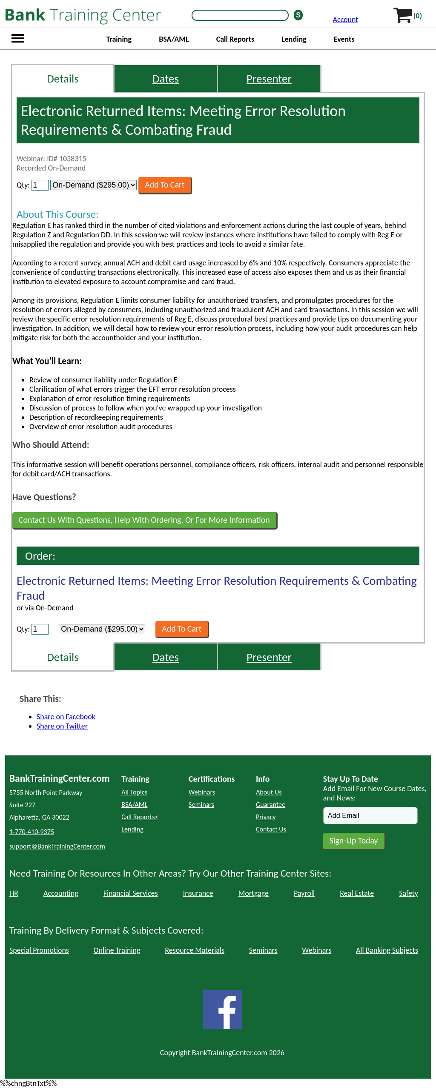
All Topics (134, 792)
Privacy (266, 817)
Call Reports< (139, 817)
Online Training (117, 950)
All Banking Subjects (387, 950)
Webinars (202, 792)
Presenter (269, 78)
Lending (294, 39)
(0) (417, 15)
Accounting (60, 893)
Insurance (198, 893)
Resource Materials (194, 950)
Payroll (304, 893)
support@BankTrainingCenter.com (57, 846)
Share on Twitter (62, 726)
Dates (165, 78)
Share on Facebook (66, 716)
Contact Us (271, 829)
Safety (408, 893)
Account (346, 19)
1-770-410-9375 (31, 832)
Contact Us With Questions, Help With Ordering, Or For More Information (144, 520)
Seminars (201, 804)
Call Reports (235, 39)
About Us (269, 792)
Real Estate (357, 893)
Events (344, 39)
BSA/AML (174, 39)
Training (119, 39)
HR (13, 893)
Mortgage (253, 893)
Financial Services (130, 893)
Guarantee (270, 804)
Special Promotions (39, 950)
